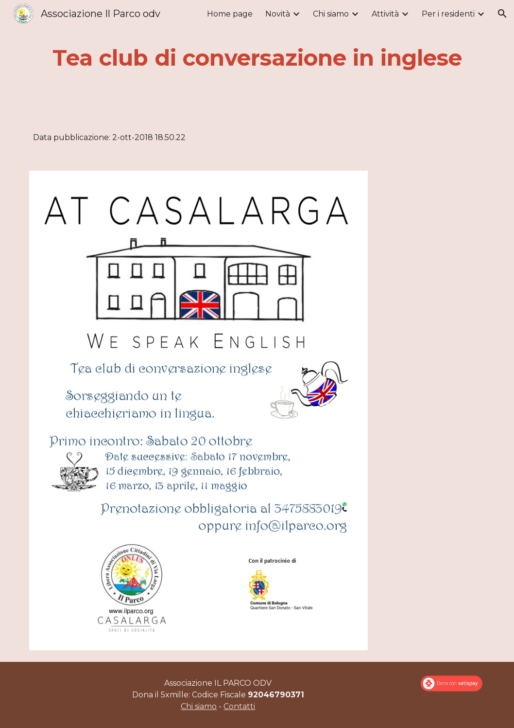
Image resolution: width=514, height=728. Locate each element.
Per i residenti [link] (448, 13)
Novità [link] (277, 13)
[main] (257, 58)
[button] (502, 13)
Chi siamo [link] (331, 13)
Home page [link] (230, 13)
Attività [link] (385, 13)
